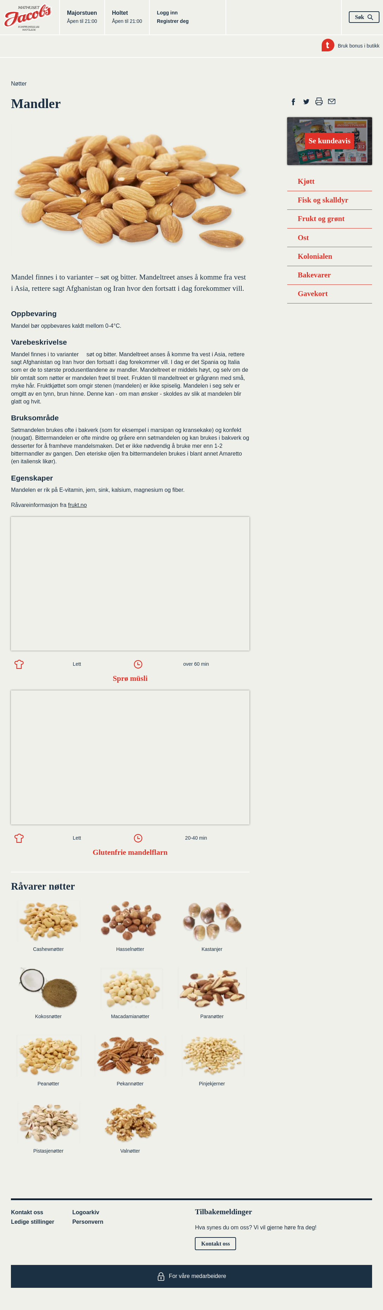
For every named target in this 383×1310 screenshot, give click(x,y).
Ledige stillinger (32, 1222)
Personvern (87, 1222)
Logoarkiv (85, 1212)
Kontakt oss (27, 1212)
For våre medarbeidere (191, 1276)
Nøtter (18, 84)
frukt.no (77, 505)
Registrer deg (173, 21)
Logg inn (167, 12)
